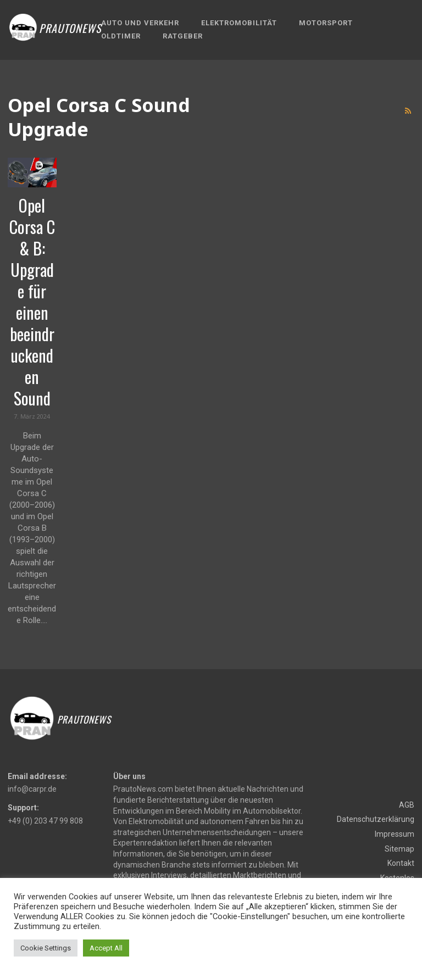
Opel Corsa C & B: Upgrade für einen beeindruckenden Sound (32, 301)
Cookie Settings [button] (45, 948)
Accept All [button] (106, 948)
